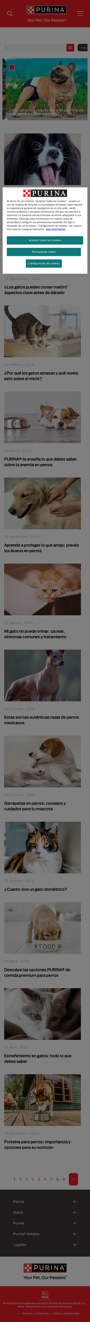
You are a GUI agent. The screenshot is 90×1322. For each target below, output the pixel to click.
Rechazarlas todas (43, 252)
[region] (45, 230)
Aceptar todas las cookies (45, 240)
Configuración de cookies (44, 263)
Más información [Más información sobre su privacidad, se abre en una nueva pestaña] (55, 229)
